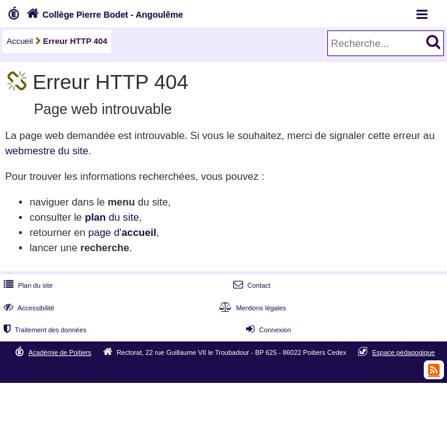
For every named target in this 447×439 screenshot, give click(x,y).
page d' (122, 232)
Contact (251, 285)
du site (112, 217)
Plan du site (27, 285)
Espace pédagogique (403, 352)
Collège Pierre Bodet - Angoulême (103, 15)
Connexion (267, 330)
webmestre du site (46, 151)
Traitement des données (43, 330)
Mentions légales (251, 308)
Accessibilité (27, 308)
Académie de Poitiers (60, 352)
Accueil (20, 41)
